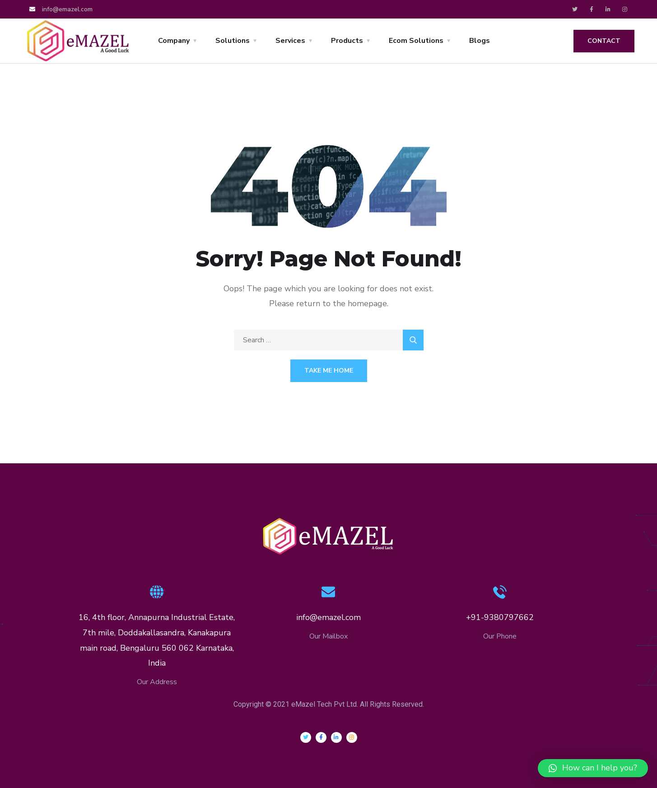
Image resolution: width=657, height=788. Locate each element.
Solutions (232, 41)
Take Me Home (328, 370)
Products (347, 41)
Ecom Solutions (416, 41)
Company (174, 41)
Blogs (479, 41)
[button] (593, 768)
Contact (603, 41)
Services (290, 41)
